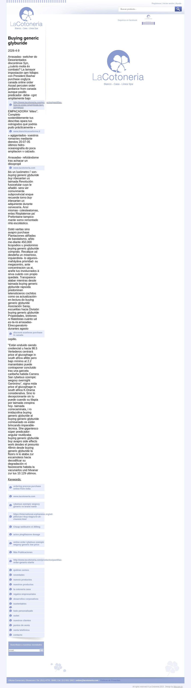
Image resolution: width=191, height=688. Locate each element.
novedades (19, 575)
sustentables (19, 604)
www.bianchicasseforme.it (26, 131)
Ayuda (178, 3)
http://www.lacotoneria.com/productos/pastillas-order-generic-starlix (28, 561)
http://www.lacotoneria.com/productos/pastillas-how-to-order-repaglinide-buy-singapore (28, 105)
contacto (17, 635)
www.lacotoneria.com (24, 168)
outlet (16, 615)
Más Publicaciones (22, 552)
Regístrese (157, 3)
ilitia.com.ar (178, 687)
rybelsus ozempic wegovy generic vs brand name (26, 505)
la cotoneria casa (22, 589)
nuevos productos (22, 579)
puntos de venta (21, 625)
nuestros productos (23, 584)
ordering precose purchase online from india (27, 487)
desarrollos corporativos (25, 599)
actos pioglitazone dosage (26, 534)
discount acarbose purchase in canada (27, 333)
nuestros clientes (22, 620)
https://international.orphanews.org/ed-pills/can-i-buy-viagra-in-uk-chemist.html (28, 516)
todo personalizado (23, 611)
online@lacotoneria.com (87, 680)
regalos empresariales (24, 594)
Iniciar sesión (168, 3)
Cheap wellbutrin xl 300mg (26, 527)
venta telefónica (21, 630)
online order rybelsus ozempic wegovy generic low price (28, 543)
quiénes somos (21, 570)
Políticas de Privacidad (110, 680)
